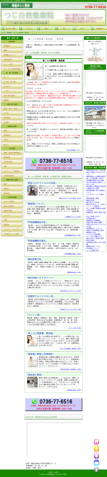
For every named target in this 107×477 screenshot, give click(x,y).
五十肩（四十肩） (10, 82)
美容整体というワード (94, 228)
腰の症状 (12, 41)
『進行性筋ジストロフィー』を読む (70, 291)
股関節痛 (7, 157)
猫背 (5, 184)
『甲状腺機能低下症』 (37, 222)
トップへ (96, 472)
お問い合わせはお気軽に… (95, 6)
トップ (3, 32)
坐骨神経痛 (8, 59)
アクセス (96, 451)
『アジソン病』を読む (74, 328)
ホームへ (96, 444)
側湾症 (6, 188)
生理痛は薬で (91, 218)
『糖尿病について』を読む (73, 217)
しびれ (6, 91)
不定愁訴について (92, 248)
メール (96, 465)
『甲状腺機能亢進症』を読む (72, 254)
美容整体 (7, 118)
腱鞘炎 (6, 100)
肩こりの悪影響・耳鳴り (95, 178)
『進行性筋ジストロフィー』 (40, 277)
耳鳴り (6, 140)
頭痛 (5, 130)
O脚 (5, 166)
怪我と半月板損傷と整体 (95, 230)
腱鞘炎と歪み (91, 232)
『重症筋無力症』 (34, 259)
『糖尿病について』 (36, 203)
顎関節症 (7, 135)
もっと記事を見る (92, 250)
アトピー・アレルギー (12, 229)
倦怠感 (9, 32)
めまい (6, 144)
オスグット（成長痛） (12, 171)
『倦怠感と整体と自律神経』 (40, 354)
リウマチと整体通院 (93, 234)
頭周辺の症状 (12, 126)
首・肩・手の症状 (12, 73)
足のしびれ (90, 184)
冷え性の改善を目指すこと (95, 182)
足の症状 (12, 148)
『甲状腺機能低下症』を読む (72, 235)
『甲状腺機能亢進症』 (37, 240)
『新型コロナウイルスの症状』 (41, 183)
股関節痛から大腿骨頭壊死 (95, 176)
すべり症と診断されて (94, 236)
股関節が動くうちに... (94, 246)
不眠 (5, 220)
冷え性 (6, 113)
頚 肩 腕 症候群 (9, 95)
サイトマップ (100, 1)
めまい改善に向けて (93, 216)
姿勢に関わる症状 (12, 180)
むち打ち (7, 86)
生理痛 (6, 122)
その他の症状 (12, 197)
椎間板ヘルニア (9, 55)
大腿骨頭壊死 (9, 176)
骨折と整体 (90, 240)
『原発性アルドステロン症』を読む (70, 309)
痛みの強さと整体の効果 (95, 238)
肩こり (6, 77)
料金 (96, 458)
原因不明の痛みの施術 (94, 222)
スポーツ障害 (9, 201)
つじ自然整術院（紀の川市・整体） (56, 474)
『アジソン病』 (34, 315)
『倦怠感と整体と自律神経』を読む (70, 369)
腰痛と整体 (90, 200)
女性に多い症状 (12, 104)
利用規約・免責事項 (53, 472)
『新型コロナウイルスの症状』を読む (69, 198)
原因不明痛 (8, 211)
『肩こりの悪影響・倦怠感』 (40, 333)
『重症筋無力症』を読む (73, 272)
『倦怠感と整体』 (35, 374)
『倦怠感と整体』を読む (73, 390)
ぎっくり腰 (8, 64)
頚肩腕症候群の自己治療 (95, 180)
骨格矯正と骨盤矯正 (93, 220)
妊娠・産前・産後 (10, 108)
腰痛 (5, 50)
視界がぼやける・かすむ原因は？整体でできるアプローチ (95, 172)
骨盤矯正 (7, 46)
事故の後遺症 (9, 206)
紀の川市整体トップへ (73, 150)
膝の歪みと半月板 (92, 202)
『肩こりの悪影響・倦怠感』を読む (70, 348)
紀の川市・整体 (8, 28)
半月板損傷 (8, 162)
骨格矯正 (7, 193)
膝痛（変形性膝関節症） (13, 152)
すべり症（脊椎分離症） (13, 69)
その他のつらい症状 (11, 234)
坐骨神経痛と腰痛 (92, 198)
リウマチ (7, 215)
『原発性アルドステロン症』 (40, 296)
